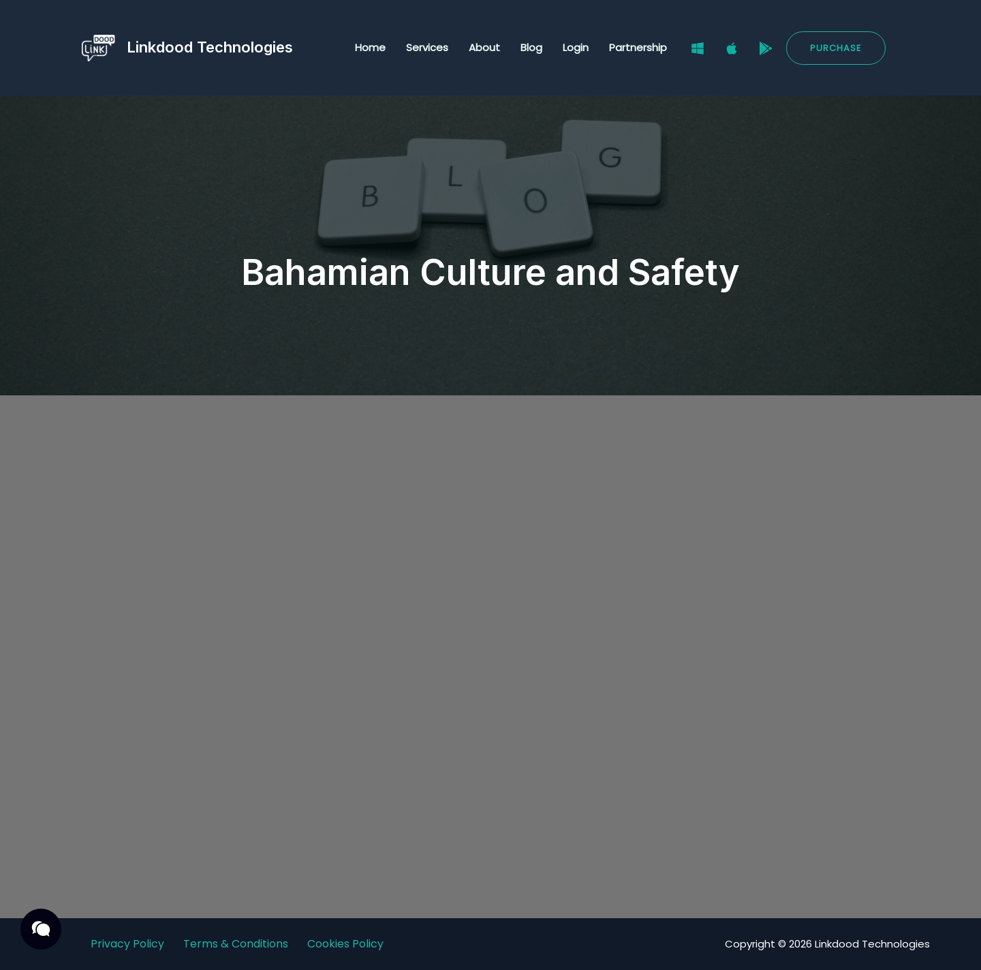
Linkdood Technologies (210, 47)
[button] (836, 48)
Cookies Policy (345, 944)
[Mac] (731, 48)
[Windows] (697, 48)
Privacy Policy (127, 944)
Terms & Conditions (235, 944)
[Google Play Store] (766, 48)
